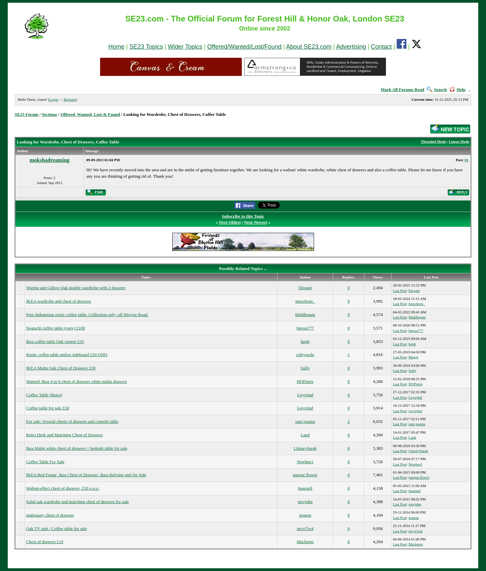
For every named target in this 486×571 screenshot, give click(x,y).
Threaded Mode (433, 141)
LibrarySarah (305, 448)
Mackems (305, 541)
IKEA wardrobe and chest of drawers (58, 301)
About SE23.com (309, 46)
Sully (305, 367)
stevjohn (305, 501)
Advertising (351, 46)
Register (69, 99)
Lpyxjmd (305, 394)
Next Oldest (230, 222)
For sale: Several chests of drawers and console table (72, 421)
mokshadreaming (50, 160)
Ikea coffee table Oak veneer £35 (55, 341)
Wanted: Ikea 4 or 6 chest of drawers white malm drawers (76, 381)
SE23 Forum (26, 114)
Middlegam (305, 314)
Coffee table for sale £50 (47, 407)
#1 (466, 160)
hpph (305, 341)
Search (437, 89)
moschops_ (305, 301)
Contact (381, 46)
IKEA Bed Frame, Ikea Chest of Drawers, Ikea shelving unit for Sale (86, 474)
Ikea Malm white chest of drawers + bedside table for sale (76, 448)
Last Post (400, 291)
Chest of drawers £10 (44, 541)
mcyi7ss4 (305, 528)
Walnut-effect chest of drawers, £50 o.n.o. (62, 488)
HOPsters (305, 381)
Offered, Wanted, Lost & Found (90, 114)
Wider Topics (185, 46)
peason (305, 515)
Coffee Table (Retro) (44, 394)
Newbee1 (305, 461)
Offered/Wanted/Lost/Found (244, 46)
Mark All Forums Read (402, 89)
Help (457, 89)
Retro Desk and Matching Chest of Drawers (64, 434)
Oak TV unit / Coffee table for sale (56, 528)
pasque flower (305, 474)
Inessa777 (305, 328)
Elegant (305, 287)
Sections (49, 114)
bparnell (305, 488)
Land (305, 434)
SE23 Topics (146, 46)
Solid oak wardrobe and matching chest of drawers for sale (77, 501)
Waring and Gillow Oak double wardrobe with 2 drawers (76, 287)
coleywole (305, 354)
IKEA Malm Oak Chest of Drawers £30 (61, 367)
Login (53, 99)
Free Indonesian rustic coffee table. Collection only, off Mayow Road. (87, 314)
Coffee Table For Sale (45, 461)
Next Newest (255, 222)
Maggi (413, 357)
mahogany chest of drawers (50, 515)
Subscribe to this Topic (243, 216)
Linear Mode (459, 141)
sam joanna (305, 421)
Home (116, 46)
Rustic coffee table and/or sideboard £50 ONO (66, 354)
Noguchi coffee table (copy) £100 (55, 328)
